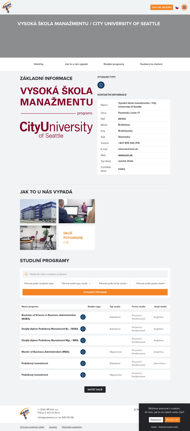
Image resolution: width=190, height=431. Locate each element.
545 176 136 (68, 417)
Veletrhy (38, 64)
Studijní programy (114, 64)
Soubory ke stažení (151, 64)
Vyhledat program (95, 292)
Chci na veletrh (161, 7)
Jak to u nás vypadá (76, 64)
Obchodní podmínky (72, 427)
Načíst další (95, 389)
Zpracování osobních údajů (168, 427)
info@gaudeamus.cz (47, 417)
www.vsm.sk (125, 155)
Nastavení (156, 419)
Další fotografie (76, 238)
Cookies (154, 427)
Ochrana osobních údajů (32, 427)
